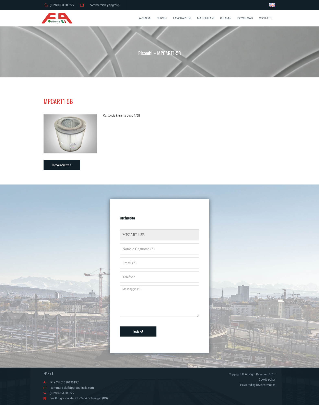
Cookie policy (267, 379)
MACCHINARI (205, 18)
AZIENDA (145, 18)
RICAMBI (225, 18)
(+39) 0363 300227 (62, 393)
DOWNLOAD (245, 18)
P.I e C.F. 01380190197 (64, 382)
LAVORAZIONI (182, 18)
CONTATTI (265, 18)
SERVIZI (162, 18)
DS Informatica (265, 384)
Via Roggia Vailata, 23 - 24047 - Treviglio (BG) (79, 398)
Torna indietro (62, 165)
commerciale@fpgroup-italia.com (72, 387)
